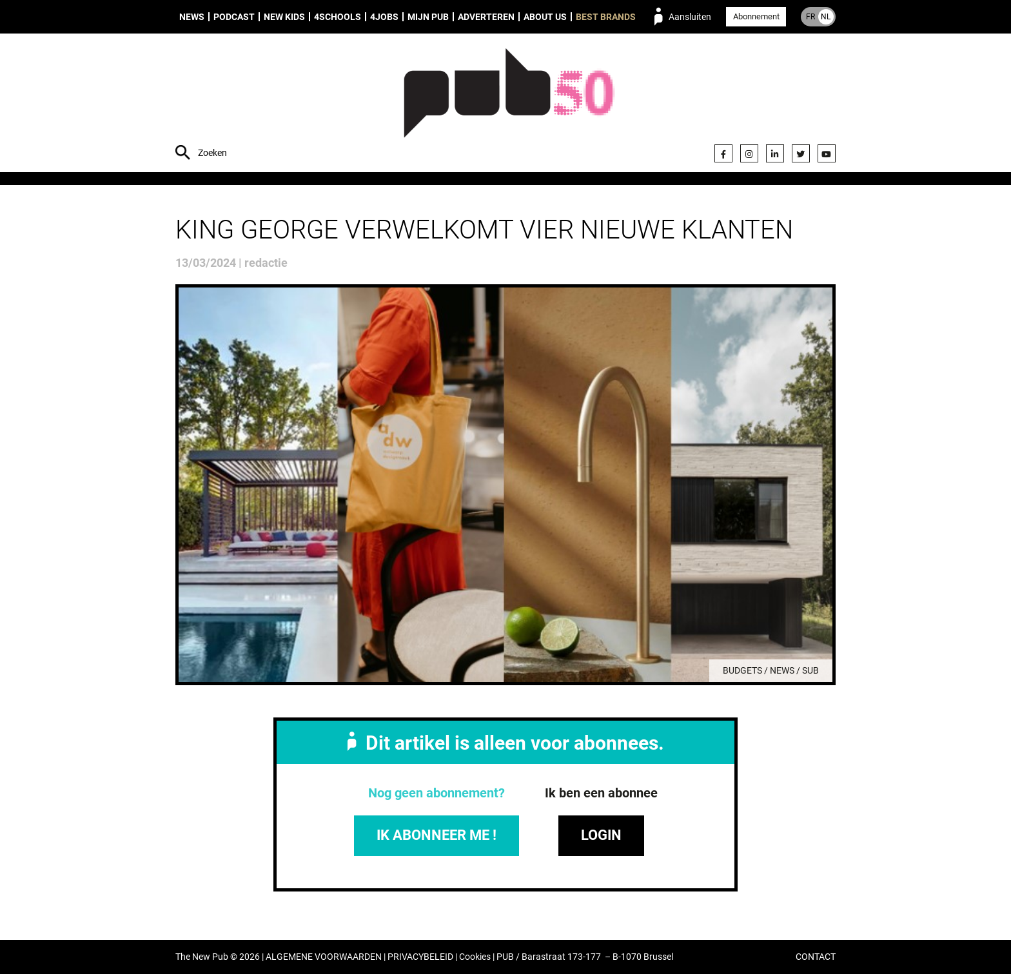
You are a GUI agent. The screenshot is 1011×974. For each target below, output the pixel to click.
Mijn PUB (428, 16)
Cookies (475, 957)
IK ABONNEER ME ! (436, 835)
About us (545, 16)
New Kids (284, 16)
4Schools (337, 16)
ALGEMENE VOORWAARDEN (324, 957)
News (191, 16)
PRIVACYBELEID (420, 957)
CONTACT (816, 957)
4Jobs (384, 16)
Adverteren (486, 16)
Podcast (234, 16)
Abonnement (756, 16)
